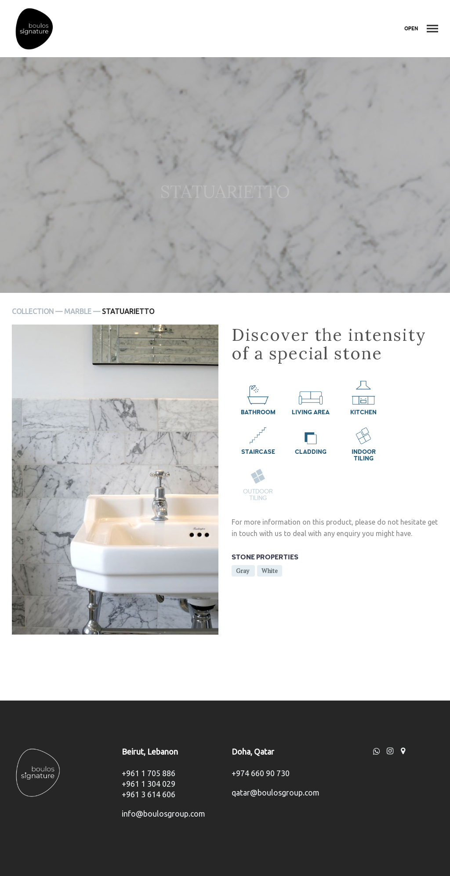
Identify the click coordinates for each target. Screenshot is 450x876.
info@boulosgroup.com (163, 813)
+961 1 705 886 (148, 773)
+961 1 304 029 (148, 783)
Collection (33, 311)
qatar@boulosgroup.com (275, 792)
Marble (77, 311)
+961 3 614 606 (148, 794)
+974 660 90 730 (261, 773)
